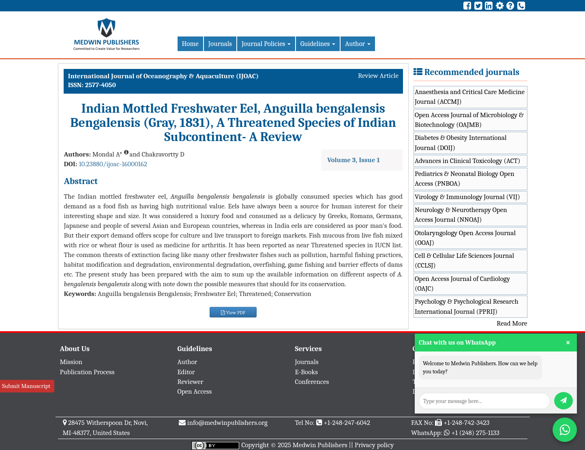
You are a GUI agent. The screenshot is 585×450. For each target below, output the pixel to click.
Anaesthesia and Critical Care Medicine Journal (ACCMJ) (470, 96)
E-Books (306, 372)
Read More (512, 323)
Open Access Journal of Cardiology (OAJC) (462, 283)
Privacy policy (374, 445)
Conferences (312, 382)
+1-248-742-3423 (466, 422)
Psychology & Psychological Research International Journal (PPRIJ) (467, 306)
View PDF (233, 312)
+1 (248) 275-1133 (475, 433)
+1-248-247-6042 (347, 422)
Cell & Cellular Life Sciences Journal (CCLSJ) (464, 260)
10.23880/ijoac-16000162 (113, 164)
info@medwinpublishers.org (227, 422)
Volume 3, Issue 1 (353, 160)
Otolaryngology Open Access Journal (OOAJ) (465, 237)
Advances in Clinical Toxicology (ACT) (468, 161)
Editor (186, 372)
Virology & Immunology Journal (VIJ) (467, 197)
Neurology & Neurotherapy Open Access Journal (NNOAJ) (461, 214)
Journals (220, 43)
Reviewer (191, 382)
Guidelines (317, 43)
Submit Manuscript (26, 386)
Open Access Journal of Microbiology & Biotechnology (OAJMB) (469, 120)
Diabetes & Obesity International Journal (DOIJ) (461, 142)
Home (190, 43)
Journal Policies (266, 43)
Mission (71, 362)
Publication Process (87, 372)
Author (358, 43)
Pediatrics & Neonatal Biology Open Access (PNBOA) (464, 178)
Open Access (195, 391)
